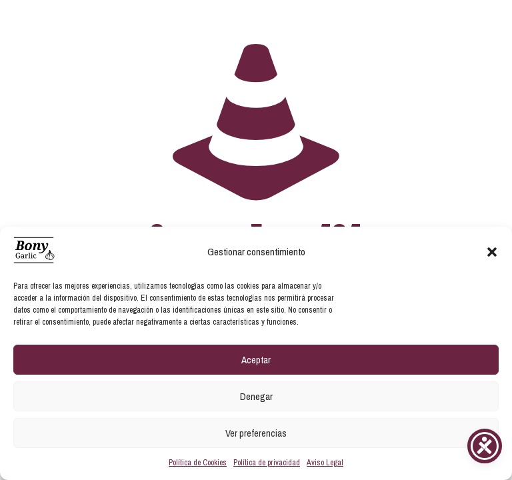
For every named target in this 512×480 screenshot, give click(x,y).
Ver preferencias (256, 433)
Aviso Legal (325, 462)
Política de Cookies (198, 462)
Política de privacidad (266, 462)
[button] (492, 252)
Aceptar (256, 360)
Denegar (256, 396)
